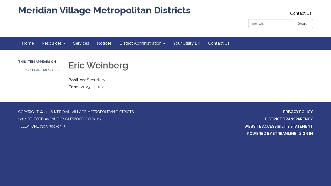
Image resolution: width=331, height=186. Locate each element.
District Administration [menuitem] (140, 43)
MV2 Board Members (41, 70)
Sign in (306, 133)
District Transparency (289, 119)
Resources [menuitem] (52, 43)
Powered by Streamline (271, 133)
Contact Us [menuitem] (219, 43)
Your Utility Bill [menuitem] (186, 43)
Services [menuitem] (81, 43)
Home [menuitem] (28, 43)
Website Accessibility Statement (278, 126)
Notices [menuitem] (104, 43)
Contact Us (301, 13)
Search (304, 23)
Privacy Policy (298, 112)
